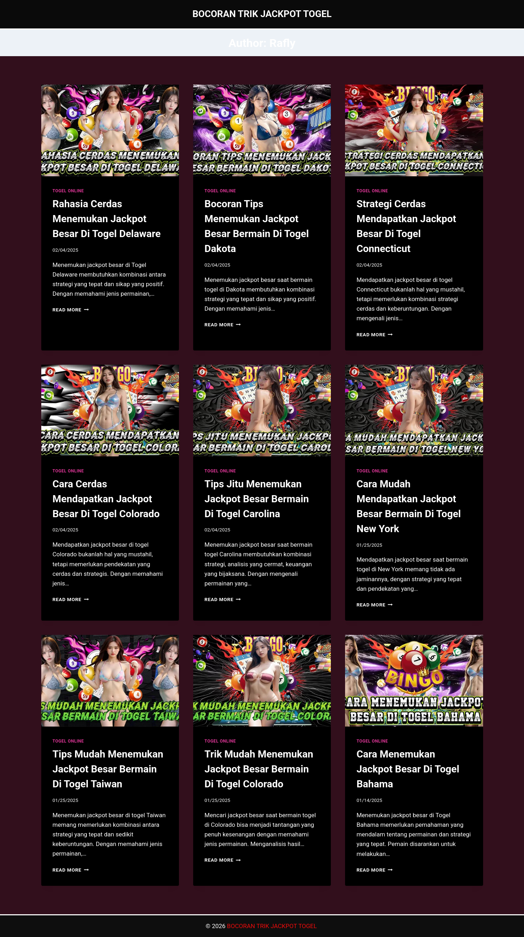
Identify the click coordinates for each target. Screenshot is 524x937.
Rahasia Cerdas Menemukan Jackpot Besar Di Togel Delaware (107, 219)
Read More (71, 309)
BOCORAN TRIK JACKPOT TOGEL (272, 926)
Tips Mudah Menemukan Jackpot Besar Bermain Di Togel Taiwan (108, 769)
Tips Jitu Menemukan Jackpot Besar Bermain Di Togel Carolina (257, 499)
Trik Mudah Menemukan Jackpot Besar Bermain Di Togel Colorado (259, 769)
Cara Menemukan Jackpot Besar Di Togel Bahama (407, 769)
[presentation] (110, 130)
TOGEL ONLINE (68, 190)
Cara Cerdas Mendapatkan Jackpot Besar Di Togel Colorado (106, 499)
